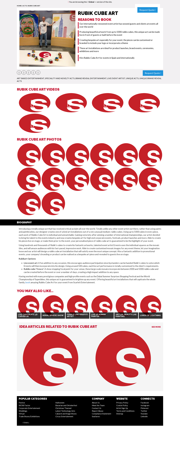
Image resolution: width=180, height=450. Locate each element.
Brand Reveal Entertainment (90, 78)
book (27, 282)
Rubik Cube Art (34, 6)
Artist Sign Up (122, 408)
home (19, 6)
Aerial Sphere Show (53, 315)
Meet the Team (98, 405)
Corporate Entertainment (29, 408)
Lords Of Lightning (150, 315)
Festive (22, 403)
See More (156, 327)
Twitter (144, 411)
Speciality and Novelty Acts (60, 78)
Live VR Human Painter (98, 315)
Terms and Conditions (125, 411)
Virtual (21, 414)
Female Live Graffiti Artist (77, 315)
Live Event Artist (116, 78)
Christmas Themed (63, 408)
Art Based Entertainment (30, 78)
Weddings (23, 411)
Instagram (145, 405)
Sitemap (119, 414)
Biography (24, 222)
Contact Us (96, 408)
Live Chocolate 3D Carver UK (28, 315)
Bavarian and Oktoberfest (66, 405)
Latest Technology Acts (65, 411)
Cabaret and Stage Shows (66, 414)
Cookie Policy (122, 405)
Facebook (145, 403)
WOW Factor (24, 405)
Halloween (59, 403)
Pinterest (144, 408)
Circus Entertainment (64, 416)
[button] (19, 72)
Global (92, 2)
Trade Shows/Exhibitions (29, 416)
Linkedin (144, 416)
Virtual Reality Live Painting (126, 315)
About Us (96, 403)
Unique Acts (132, 78)
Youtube (144, 414)
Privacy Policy (122, 403)
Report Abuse (97, 411)
